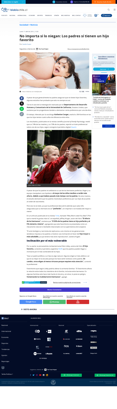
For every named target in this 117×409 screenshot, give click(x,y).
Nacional (12, 15)
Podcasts (4, 15)
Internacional (22, 15)
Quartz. (74, 127)
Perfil (60, 249)
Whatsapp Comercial (71, 375)
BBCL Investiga (65, 15)
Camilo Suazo (26, 44)
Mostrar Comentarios (54, 289)
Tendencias (48, 15)
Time (57, 216)
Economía (32, 15)
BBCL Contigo (76, 15)
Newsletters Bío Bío (59, 1)
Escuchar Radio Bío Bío (103, 2)
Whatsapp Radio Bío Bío (105, 375)
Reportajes (5, 361)
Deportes (40, 15)
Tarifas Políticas (7, 374)
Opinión (56, 15)
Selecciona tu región (13, 2)
